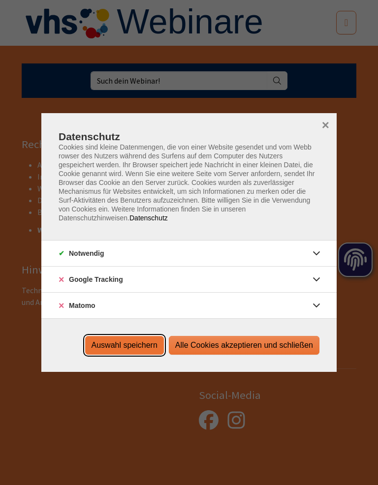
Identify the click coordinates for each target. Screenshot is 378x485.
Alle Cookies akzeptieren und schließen (244, 345)
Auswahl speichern (125, 345)
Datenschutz (148, 218)
